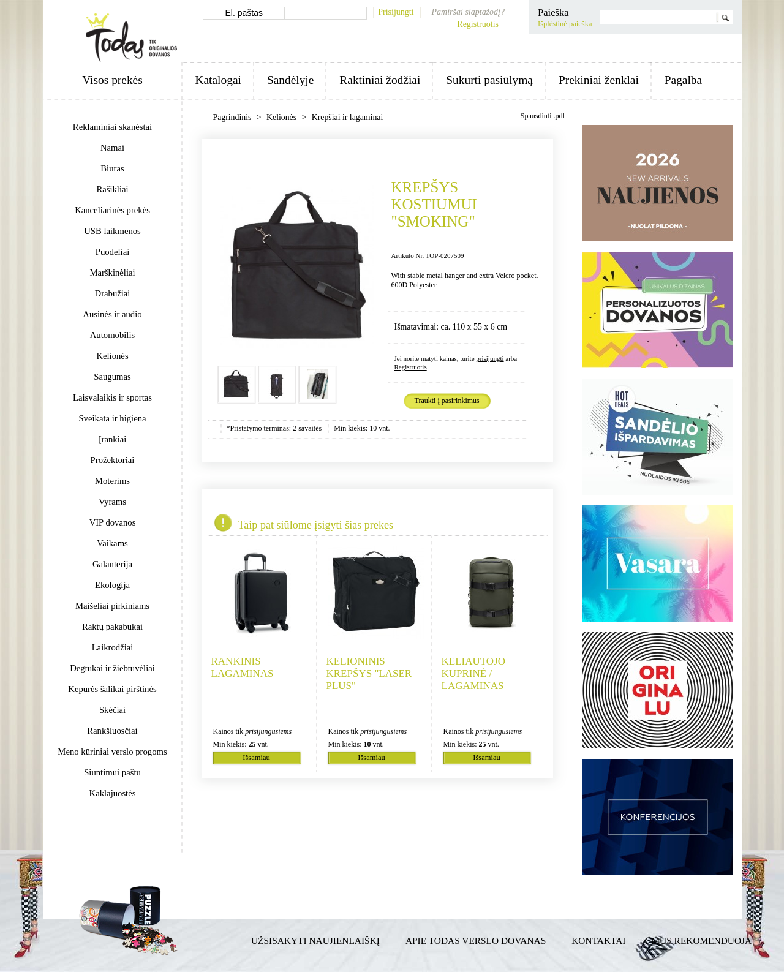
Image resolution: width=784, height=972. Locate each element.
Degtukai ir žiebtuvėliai (112, 668)
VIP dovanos (112, 522)
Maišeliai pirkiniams (112, 606)
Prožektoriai (113, 460)
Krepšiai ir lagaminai (347, 117)
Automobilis (112, 335)
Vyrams (112, 502)
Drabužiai (112, 293)
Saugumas (112, 377)
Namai (112, 148)
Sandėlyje (290, 79)
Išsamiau (256, 757)
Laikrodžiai (113, 647)
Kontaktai (598, 940)
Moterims (112, 481)
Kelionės (112, 356)
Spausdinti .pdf (543, 115)
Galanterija (112, 564)
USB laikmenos (112, 231)
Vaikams (112, 543)
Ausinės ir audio (112, 314)
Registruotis (478, 24)
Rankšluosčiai (112, 731)
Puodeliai (112, 252)
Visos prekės (112, 79)
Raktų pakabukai (112, 626)
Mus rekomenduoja (701, 940)
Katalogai (218, 79)
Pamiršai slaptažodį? (468, 12)
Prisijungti (395, 12)
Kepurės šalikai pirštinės (112, 689)
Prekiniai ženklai (599, 79)
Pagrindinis (233, 117)
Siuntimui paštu (112, 772)
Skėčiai (112, 710)
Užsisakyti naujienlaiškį (315, 940)
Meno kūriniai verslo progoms (112, 751)
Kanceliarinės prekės (112, 210)
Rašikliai (112, 189)
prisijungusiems (268, 731)
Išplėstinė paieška (565, 24)
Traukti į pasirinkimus (447, 401)
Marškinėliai (112, 272)
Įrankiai (113, 439)
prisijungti (489, 358)
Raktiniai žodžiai (379, 79)
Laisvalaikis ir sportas (112, 397)
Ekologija (112, 585)
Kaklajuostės (112, 793)
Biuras (112, 168)
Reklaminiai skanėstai (112, 127)
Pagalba (683, 79)
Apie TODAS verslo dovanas (475, 940)
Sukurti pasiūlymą (489, 79)
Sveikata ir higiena (112, 418)
